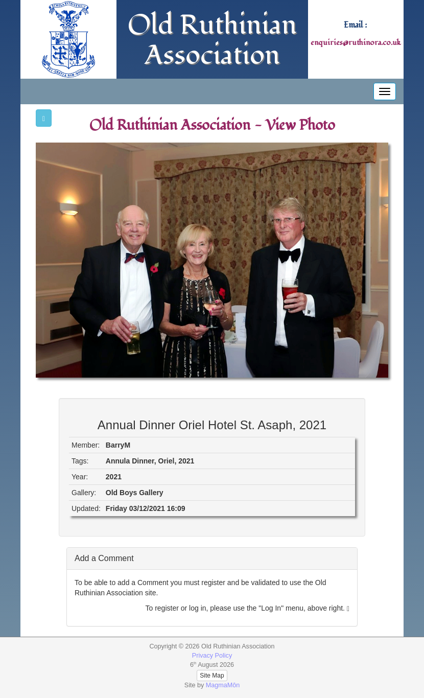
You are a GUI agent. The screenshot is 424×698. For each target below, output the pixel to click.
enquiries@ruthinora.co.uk (356, 42)
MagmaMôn (223, 685)
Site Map (212, 675)
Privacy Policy (212, 655)
